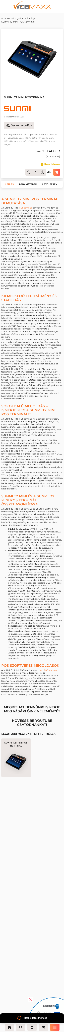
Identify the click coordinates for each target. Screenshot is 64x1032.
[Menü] (54, 1027)
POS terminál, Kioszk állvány (18, 18)
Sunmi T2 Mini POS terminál (18, 21)
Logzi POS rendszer (47, 670)
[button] (18, 84)
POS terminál (26, 208)
